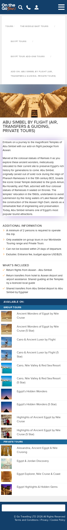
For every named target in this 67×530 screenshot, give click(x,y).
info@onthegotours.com (13, 509)
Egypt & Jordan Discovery (33, 461)
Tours (9, 26)
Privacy (44, 519)
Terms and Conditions (27, 519)
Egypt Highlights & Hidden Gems (37, 487)
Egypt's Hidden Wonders (32, 391)
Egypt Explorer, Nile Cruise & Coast (38, 474)
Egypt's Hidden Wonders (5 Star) (36, 404)
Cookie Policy (57, 519)
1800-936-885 (32, 506)
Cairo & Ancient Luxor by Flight (36, 339)
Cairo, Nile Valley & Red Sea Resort (39, 365)
